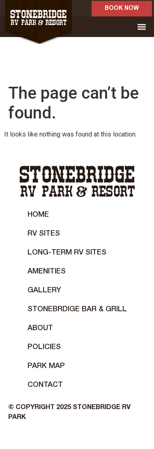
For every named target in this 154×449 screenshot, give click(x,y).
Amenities (47, 271)
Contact (45, 385)
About (40, 328)
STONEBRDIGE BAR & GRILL (77, 309)
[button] (141, 27)
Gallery (44, 290)
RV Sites (44, 233)
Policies (44, 347)
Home (38, 214)
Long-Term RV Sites (67, 252)
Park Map (46, 366)
